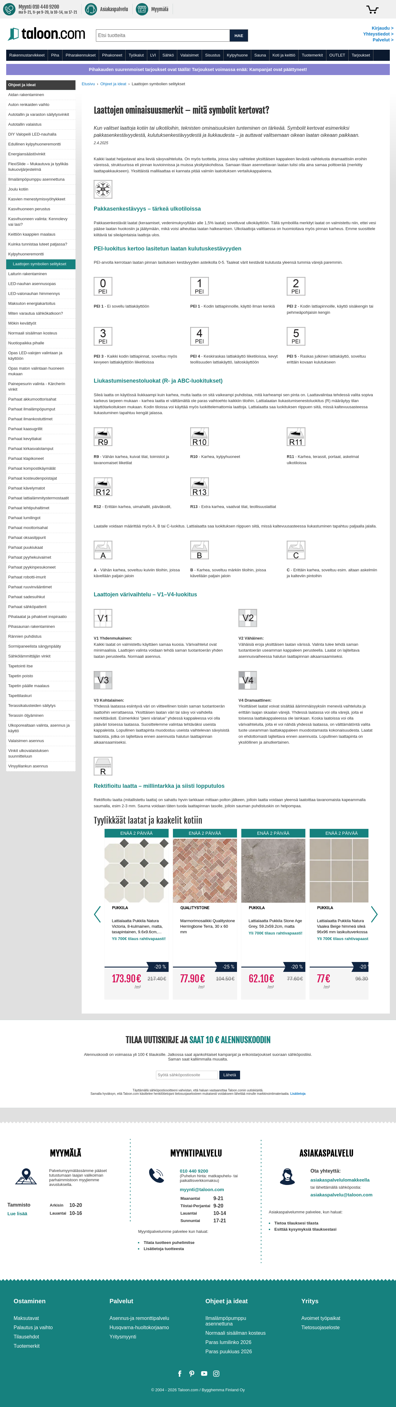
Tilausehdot (26, 1336)
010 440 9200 (194, 1171)
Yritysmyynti (123, 1336)
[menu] (198, 55)
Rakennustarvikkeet (27, 55)
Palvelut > (383, 39)
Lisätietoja (297, 1093)
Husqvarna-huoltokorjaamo (139, 1327)
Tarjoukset (361, 55)
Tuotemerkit (312, 55)
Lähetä (229, 1075)
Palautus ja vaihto (33, 1327)
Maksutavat (26, 1318)
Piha (55, 55)
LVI (153, 55)
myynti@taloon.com (202, 1189)
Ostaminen (29, 1301)
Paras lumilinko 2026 (228, 1342)
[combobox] (163, 35)
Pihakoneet (112, 55)
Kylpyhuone (237, 55)
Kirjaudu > (383, 28)
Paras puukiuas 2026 (228, 1351)
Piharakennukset (81, 55)
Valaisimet (189, 55)
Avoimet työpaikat (320, 1318)
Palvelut (121, 1301)
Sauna (260, 55)
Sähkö (168, 55)
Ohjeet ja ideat (113, 84)
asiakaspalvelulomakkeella (340, 1179)
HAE (239, 35)
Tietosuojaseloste (320, 1327)
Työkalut (136, 55)
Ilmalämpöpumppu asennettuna (225, 1321)
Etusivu (88, 84)
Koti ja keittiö (284, 55)
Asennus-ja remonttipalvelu (139, 1318)
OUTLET (337, 55)
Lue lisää (17, 1213)
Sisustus (212, 55)
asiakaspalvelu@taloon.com (342, 1194)
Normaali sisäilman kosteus (235, 1333)
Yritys (310, 1301)
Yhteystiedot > (378, 34)
